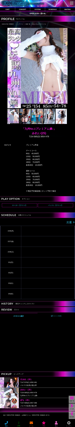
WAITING (67, 9)
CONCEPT (22, 9)
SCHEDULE (52, 9)
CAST (7, 9)
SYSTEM (37, 9)
